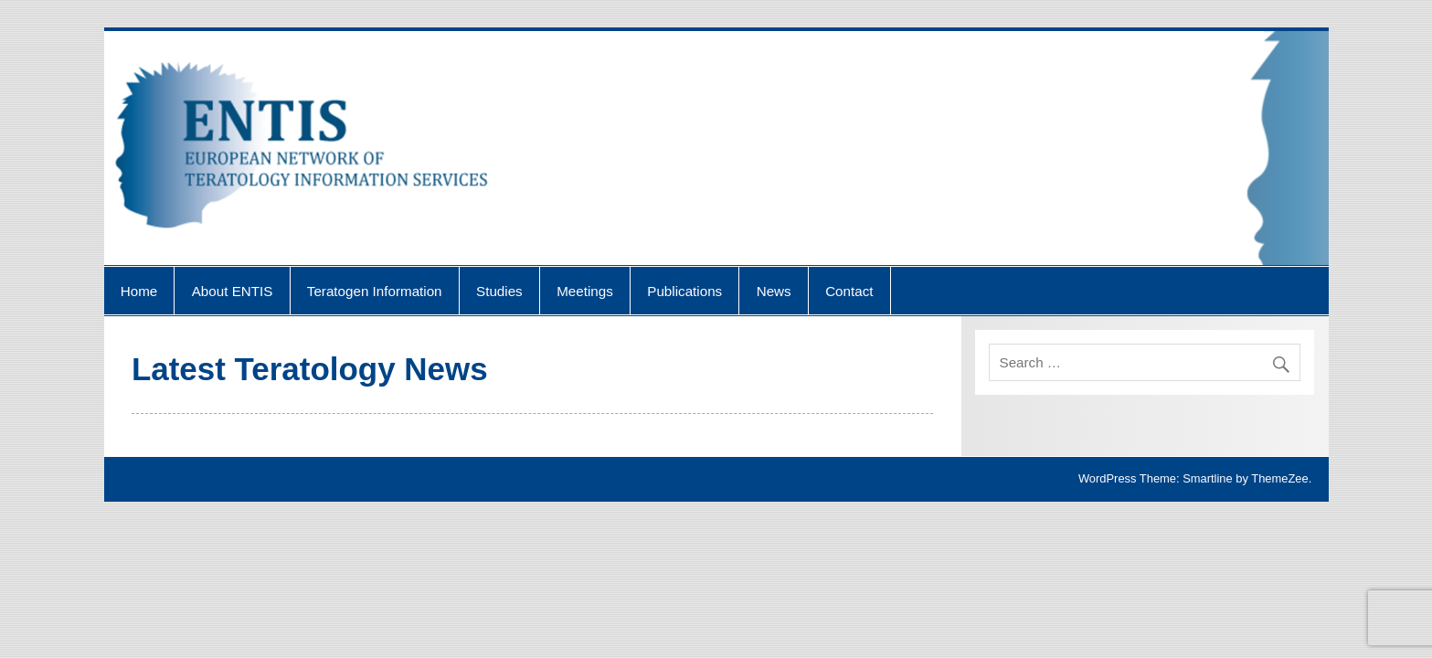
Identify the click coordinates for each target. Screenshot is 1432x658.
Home (139, 291)
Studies (499, 291)
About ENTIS (232, 291)
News (774, 291)
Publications (684, 291)
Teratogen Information (374, 291)
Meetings (585, 291)
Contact (849, 291)
